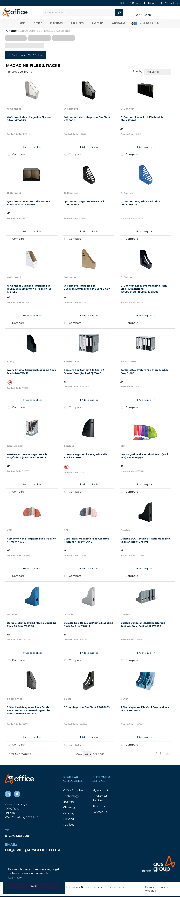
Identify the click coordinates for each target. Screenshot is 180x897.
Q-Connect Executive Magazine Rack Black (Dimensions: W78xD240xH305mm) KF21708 (143, 288)
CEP (122, 446)
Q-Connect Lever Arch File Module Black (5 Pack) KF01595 (28, 203)
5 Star (67, 698)
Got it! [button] (33, 886)
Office (38, 23)
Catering (98, 23)
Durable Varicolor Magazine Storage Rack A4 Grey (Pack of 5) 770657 (142, 624)
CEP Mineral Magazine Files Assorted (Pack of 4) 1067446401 (86, 540)
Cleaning (69, 807)
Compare (15, 154)
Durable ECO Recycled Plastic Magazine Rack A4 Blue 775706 (31, 624)
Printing (68, 819)
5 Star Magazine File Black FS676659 (87, 707)
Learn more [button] (15, 877)
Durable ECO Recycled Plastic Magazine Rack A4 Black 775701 (145, 540)
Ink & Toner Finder (150, 23)
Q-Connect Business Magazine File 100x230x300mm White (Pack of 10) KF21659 (29, 288)
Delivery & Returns (130, 3)
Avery (10, 361)
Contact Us (171, 3)
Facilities (77, 23)
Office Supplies (30, 30)
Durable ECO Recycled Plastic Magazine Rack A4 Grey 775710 (88, 624)
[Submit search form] (119, 12)
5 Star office (14, 698)
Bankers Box (71, 361)
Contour (69, 446)
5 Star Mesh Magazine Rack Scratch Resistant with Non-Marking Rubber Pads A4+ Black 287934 (29, 710)
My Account (100, 790)
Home (22, 23)
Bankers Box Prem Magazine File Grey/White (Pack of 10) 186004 (27, 456)
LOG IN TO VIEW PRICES (25, 54)
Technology (71, 796)
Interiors (56, 23)
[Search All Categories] (83, 12)
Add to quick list (32, 147)
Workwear (119, 23)
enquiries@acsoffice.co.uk (32, 850)
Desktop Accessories (57, 30)
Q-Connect (14, 108)
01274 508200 (17, 836)
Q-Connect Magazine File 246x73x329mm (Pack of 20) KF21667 (87, 287)
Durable (125, 530)
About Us (153, 3)
